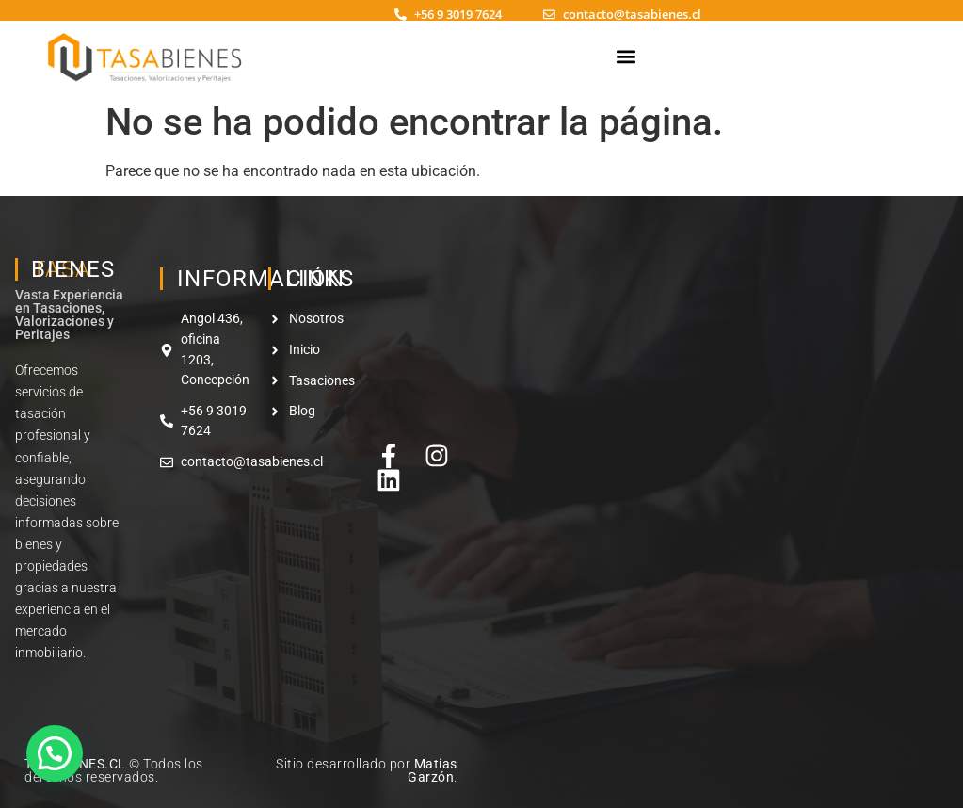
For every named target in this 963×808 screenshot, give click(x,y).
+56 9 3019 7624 (458, 14)
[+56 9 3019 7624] (400, 14)
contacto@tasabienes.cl (632, 14)
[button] (625, 56)
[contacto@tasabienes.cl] (549, 14)
